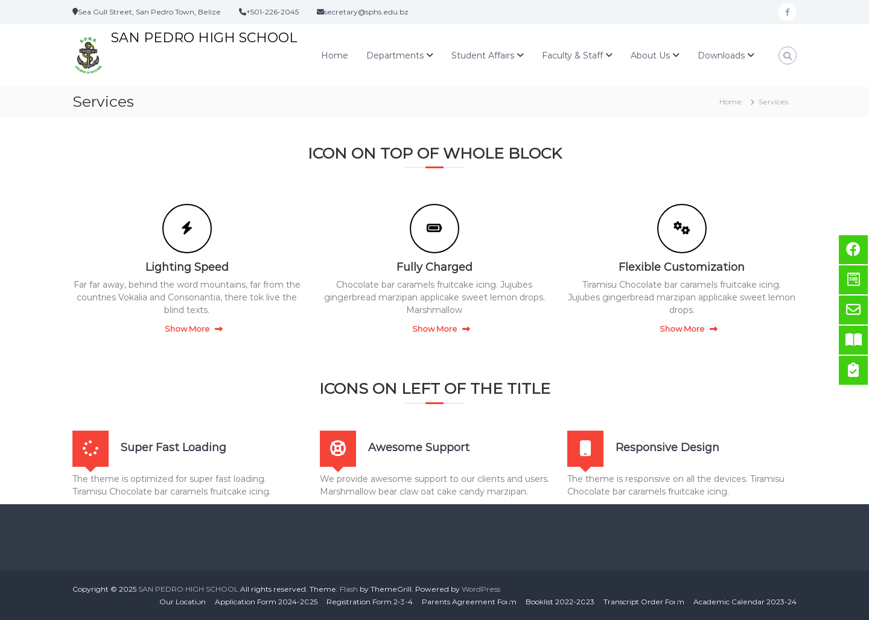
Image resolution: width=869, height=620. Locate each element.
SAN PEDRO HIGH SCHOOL (204, 38)
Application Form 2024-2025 (266, 601)
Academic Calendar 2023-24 (745, 601)
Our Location (182, 601)
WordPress (481, 588)
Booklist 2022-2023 (560, 601)
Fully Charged (434, 267)
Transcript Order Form (643, 601)
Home (334, 55)
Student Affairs (482, 55)
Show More (187, 329)
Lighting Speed (187, 267)
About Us (650, 55)
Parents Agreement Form (469, 601)
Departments (395, 55)
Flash (349, 588)
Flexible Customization (682, 267)
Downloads (721, 55)
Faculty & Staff (572, 55)
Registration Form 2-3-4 (369, 601)
